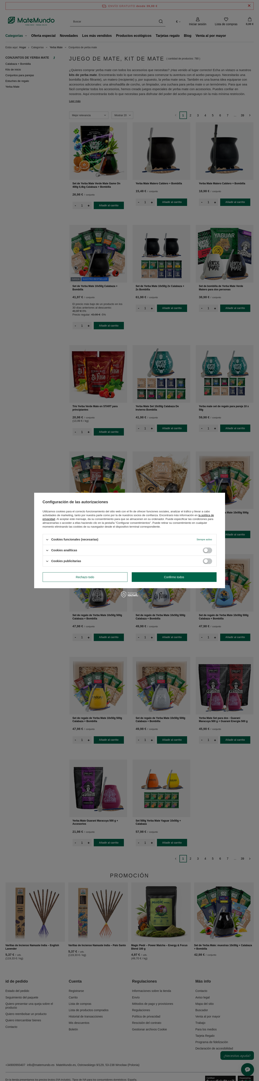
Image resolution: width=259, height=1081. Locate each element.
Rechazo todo (85, 577)
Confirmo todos (174, 577)
